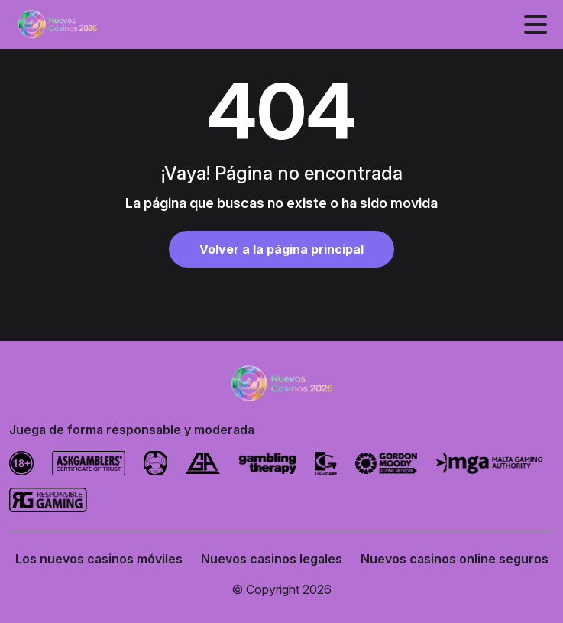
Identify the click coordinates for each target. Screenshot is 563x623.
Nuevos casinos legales (271, 558)
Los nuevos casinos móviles (99, 558)
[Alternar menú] (535, 24)
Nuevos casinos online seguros (454, 558)
